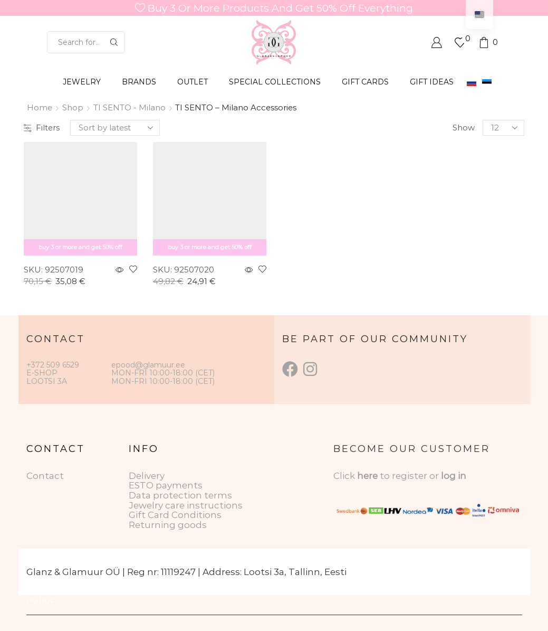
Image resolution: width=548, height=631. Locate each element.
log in (453, 475)
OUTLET (192, 82)
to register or (410, 475)
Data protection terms (180, 495)
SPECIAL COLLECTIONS (275, 82)
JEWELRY (82, 82)
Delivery (147, 475)
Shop (72, 107)
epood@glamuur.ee (148, 365)
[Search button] (113, 42)
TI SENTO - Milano (129, 107)
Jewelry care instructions (186, 505)
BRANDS (139, 82)
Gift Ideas (432, 82)
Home (39, 107)
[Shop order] (115, 128)
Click (345, 475)
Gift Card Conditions (175, 515)
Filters (42, 128)
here (367, 475)
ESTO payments (166, 485)
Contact (45, 475)
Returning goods (168, 525)
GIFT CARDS (365, 82)
